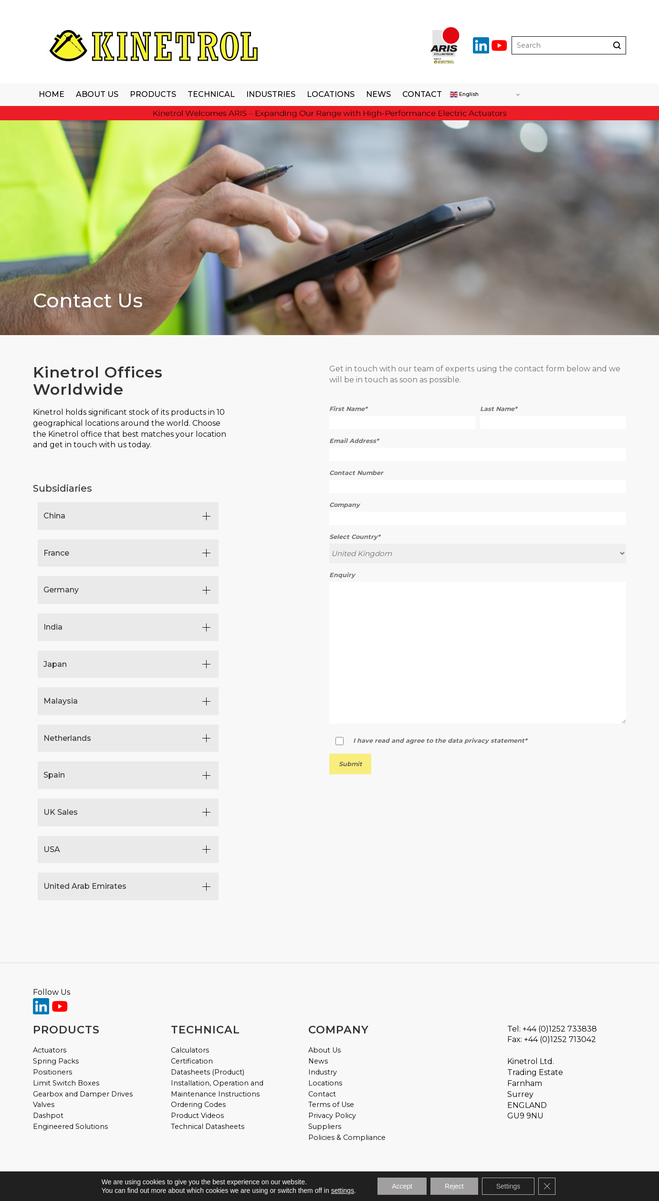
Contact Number (356, 472)
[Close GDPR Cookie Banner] (546, 1186)
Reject (454, 1186)
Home (51, 94)
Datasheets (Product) (207, 1072)
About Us (97, 94)
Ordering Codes (198, 1104)
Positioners (52, 1072)
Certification (192, 1061)
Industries (270, 94)
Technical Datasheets (207, 1126)
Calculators (190, 1050)
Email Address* (354, 440)
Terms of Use (331, 1104)
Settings (508, 1186)
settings (342, 1190)
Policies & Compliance (347, 1137)
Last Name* (498, 408)
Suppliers (324, 1126)
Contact (422, 94)
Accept (402, 1186)
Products (153, 94)
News (378, 94)
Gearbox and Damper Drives (83, 1094)
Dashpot (48, 1115)
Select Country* (354, 536)
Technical (211, 94)
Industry (322, 1072)
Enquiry (342, 575)
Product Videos (197, 1115)
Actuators (49, 1050)
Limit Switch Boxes (66, 1083)
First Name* (348, 408)
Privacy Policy (332, 1115)
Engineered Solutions (70, 1126)
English (464, 94)
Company (344, 504)
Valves (43, 1104)
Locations (331, 94)
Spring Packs (56, 1061)
